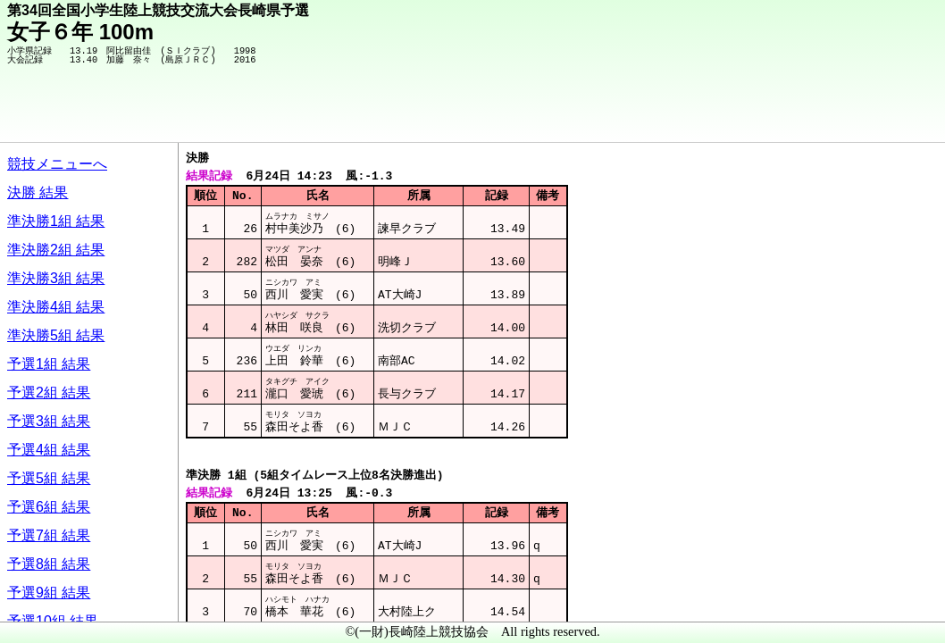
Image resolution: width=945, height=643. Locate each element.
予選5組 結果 (48, 478)
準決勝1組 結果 (56, 221)
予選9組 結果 (48, 592)
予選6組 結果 (48, 506)
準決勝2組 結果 (56, 249)
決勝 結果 (37, 192)
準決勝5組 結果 (56, 335)
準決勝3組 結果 (56, 278)
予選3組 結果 (48, 421)
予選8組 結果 (48, 564)
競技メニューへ (57, 163)
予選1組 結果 (48, 364)
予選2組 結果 (48, 392)
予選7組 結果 (48, 535)
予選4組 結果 (48, 449)
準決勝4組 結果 (56, 306)
